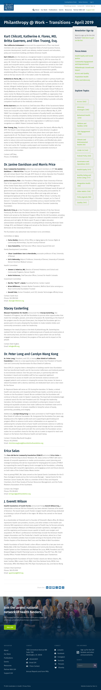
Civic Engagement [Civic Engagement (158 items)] (83, 133)
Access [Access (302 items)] (81, 101)
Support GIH (90, 10)
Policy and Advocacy (82, 80)
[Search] (33, 10)
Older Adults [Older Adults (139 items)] (84, 191)
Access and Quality (82, 73)
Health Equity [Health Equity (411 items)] (84, 169)
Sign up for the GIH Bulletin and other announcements (87, 652)
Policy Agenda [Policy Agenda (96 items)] (84, 197)
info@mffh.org (14, 346)
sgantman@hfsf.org (16, 573)
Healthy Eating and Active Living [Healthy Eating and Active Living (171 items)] (84, 176)
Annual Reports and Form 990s (37, 671)
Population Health (81, 77)
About (37, 10)
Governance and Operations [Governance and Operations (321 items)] (83, 163)
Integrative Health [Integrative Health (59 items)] (83, 184)
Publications (53, 10)
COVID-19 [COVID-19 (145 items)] (82, 150)
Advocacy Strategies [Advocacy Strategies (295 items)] (83, 108)
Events (61, 10)
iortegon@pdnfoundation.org (20, 494)
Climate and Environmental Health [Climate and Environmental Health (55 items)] (82, 142)
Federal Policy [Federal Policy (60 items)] (84, 156)
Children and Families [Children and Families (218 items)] (82, 125)
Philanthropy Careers (70, 6)
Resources (68, 10)
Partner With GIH (79, 10)
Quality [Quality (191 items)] (82, 202)
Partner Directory (83, 2)
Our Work (44, 10)
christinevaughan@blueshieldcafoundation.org (26, 443)
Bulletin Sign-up (90, 6)
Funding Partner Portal (70, 2)
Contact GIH (80, 6)
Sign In (92, 2)
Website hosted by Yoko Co (89, 686)
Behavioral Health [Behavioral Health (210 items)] (83, 116)
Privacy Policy (27, 686)
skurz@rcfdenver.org (16, 301)
